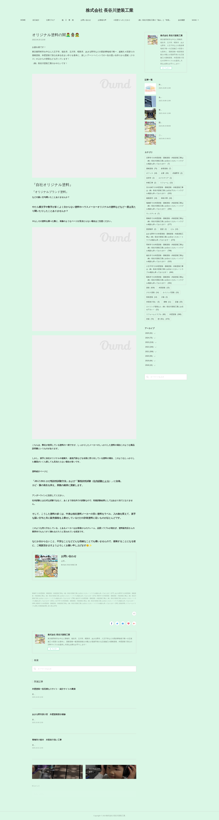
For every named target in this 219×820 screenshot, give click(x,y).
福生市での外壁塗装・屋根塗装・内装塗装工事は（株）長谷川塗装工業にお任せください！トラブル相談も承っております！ (164, 258)
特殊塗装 (151, 297)
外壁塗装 (175, 314)
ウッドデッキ (153, 214)
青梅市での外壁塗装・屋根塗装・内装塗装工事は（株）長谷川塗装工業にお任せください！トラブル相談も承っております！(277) (73, 593)
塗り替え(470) (52, 606)
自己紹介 (42, 20)
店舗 (178, 302)
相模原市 (151, 198)
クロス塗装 (152, 292)
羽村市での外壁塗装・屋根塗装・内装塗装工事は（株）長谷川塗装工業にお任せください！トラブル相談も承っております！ (164, 248)
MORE (187, 20)
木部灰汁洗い (153, 302)
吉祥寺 (150, 178)
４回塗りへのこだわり (128, 20)
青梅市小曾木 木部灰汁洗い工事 (47, 740)
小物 (164, 297)
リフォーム (166, 183)
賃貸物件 (151, 229)
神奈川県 (166, 198)
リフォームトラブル (156, 314)
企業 (164, 173)
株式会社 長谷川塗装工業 (109, 10)
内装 (150, 319)
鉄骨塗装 (166, 169)
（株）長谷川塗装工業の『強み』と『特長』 (161, 20)
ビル (174, 229)
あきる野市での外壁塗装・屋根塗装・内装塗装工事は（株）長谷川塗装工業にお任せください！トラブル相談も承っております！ (164, 237)
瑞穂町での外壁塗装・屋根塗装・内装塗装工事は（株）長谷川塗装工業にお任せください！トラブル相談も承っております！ (164, 206)
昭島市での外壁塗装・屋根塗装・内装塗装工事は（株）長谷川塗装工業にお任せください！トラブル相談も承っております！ (164, 280)
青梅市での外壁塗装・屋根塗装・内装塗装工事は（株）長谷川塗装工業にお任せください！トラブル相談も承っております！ (164, 221)
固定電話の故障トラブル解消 (170, 122)
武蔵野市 (178, 173)
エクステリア (165, 178)
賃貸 (163, 229)
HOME (29, 20)
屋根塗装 (151, 169)
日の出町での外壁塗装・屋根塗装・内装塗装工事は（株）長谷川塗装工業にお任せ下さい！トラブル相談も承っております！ (164, 190)
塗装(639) (122, 603)
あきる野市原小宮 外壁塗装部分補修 (49, 714)
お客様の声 (109, 20)
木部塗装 (164, 288)
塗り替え (163, 319)
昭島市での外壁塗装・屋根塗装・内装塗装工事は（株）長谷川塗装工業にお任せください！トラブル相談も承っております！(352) (77, 603)
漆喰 (167, 302)
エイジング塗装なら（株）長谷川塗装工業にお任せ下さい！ (164, 308)
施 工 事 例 (75, 20)
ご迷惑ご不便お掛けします (169, 135)
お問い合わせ (93, 20)
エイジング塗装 (171, 292)
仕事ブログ (57, 20)
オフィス (151, 173)
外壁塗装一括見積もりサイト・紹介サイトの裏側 (53, 689)
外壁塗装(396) (42, 606)
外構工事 (151, 183)
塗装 (150, 288)
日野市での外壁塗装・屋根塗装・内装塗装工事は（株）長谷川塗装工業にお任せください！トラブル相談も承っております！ (164, 161)
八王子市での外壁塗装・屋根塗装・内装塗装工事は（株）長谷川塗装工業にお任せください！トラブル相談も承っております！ (164, 269)
